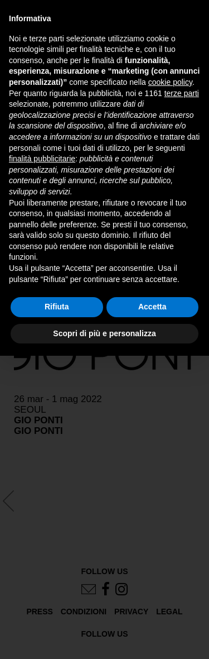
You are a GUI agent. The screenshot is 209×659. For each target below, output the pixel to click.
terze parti (181, 93)
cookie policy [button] (170, 82)
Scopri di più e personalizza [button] (104, 333)
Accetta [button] (152, 306)
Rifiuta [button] (57, 306)
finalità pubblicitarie (42, 158)
